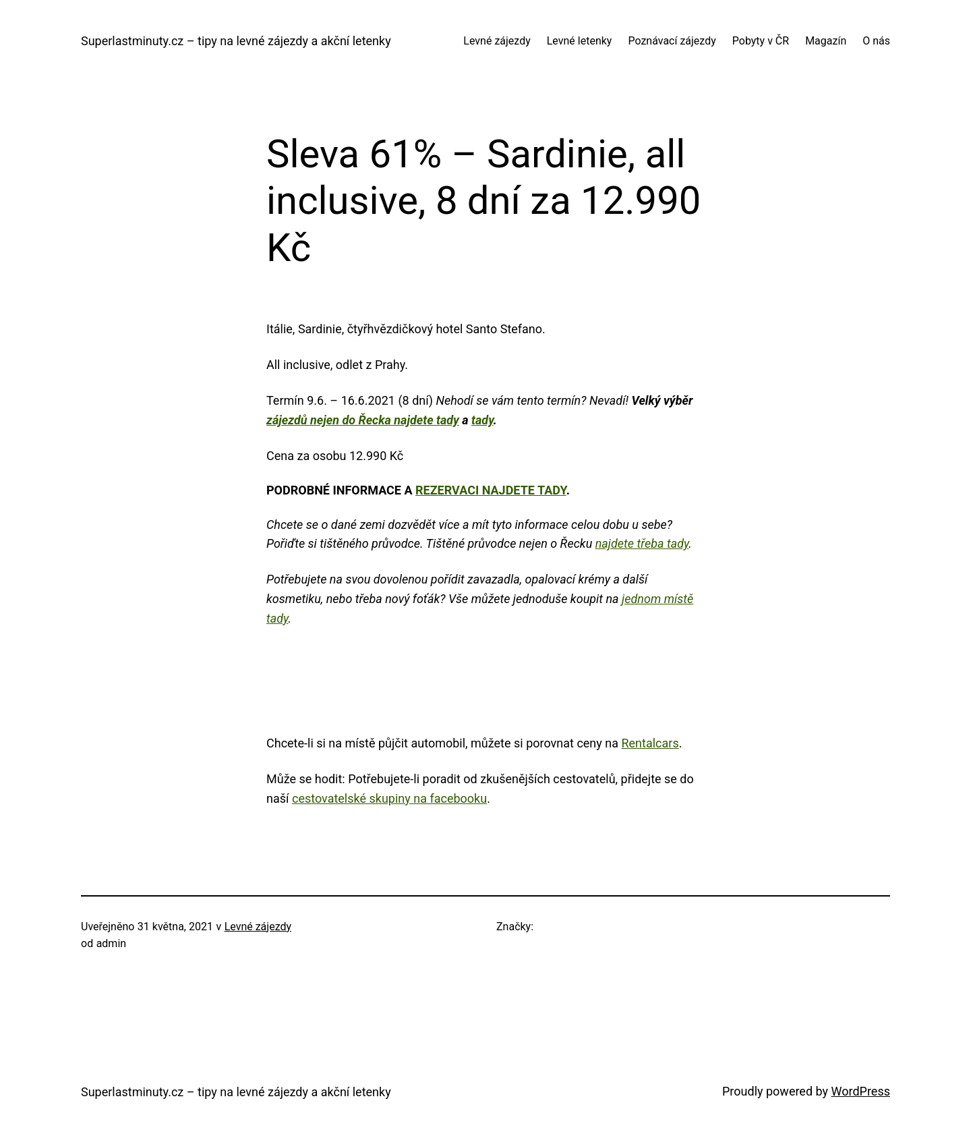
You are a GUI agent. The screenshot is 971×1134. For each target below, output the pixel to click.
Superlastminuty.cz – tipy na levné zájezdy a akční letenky (236, 41)
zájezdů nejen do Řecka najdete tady (362, 420)
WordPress (860, 1091)
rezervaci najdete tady (490, 490)
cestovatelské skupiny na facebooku (389, 798)
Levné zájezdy (258, 926)
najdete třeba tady (642, 543)
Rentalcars (649, 743)
